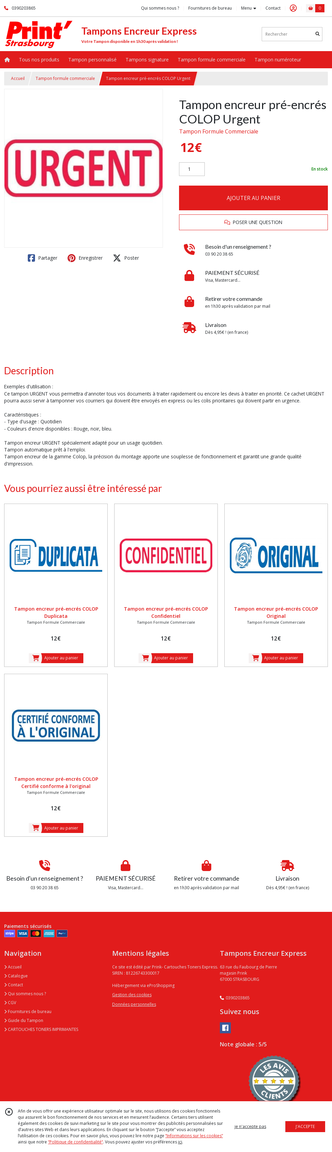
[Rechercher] (317, 34)
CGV (10, 1003)
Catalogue (16, 976)
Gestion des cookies (132, 995)
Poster (126, 258)
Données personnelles (134, 1004)
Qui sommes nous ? (25, 994)
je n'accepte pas (250, 1126)
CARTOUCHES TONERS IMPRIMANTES (41, 1029)
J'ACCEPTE (305, 1126)
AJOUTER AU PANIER (253, 198)
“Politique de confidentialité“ (75, 1142)
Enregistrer (85, 258)
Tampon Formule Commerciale (218, 131)
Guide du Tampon (23, 1020)
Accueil (18, 78)
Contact (273, 8)
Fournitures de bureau (27, 1011)
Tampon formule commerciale (65, 78)
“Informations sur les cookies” (194, 1136)
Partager (42, 258)
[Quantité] (192, 169)
